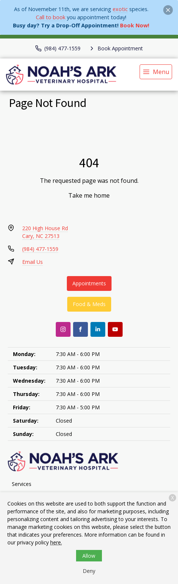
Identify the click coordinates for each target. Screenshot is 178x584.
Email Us (32, 261)
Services (21, 483)
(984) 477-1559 (40, 248)
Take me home (89, 195)
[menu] (156, 71)
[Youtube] (115, 329)
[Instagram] (63, 329)
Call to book (50, 17)
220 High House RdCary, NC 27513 (45, 232)
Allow (88, 555)
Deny (89, 570)
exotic (120, 9)
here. (56, 542)
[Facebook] (80, 329)
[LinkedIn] (97, 329)
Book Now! (134, 25)
